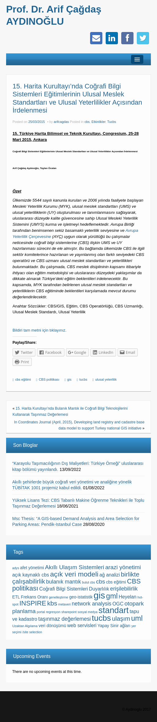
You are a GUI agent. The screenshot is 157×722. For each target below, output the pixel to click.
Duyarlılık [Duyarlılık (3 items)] (99, 588)
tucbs (83, 379)
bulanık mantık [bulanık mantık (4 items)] (63, 582)
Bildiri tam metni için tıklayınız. (40, 330)
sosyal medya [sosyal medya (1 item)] (87, 612)
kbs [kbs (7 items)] (52, 603)
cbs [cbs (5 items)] (100, 581)
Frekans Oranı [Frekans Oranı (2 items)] (34, 597)
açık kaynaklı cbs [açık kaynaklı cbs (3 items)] (30, 574)
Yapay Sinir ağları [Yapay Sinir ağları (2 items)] (113, 625)
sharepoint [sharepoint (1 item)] (69, 612)
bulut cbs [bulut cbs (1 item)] (88, 582)
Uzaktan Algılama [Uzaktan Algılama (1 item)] (25, 626)
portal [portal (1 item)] (41, 612)
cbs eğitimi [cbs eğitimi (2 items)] (116, 582)
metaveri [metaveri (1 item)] (64, 604)
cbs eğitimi (23, 379)
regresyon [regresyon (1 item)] (53, 612)
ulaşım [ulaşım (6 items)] (121, 618)
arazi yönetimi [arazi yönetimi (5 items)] (123, 567)
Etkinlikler (99, 122)
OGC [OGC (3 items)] (117, 603)
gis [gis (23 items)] (99, 595)
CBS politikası (49, 379)
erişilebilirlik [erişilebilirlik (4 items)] (124, 589)
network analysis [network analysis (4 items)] (91, 604)
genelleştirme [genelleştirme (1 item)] (58, 597)
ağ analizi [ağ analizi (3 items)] (109, 574)
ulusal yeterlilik (106, 379)
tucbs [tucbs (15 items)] (101, 618)
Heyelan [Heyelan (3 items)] (127, 596)
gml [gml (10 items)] (112, 596)
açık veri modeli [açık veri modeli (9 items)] (74, 574)
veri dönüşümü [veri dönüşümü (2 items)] (52, 625)
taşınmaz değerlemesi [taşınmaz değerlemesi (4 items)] (64, 619)
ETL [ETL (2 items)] (16, 597)
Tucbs (111, 122)
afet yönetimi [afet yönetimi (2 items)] (32, 568)
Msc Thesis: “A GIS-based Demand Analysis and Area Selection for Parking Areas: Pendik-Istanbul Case (75, 521)
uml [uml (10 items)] (137, 618)
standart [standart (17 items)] (114, 610)
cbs (87, 122)
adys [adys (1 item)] (15, 568)
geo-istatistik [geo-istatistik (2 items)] (81, 597)
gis (69, 379)
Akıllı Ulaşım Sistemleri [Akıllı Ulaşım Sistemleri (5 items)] (74, 567)
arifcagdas (61, 122)
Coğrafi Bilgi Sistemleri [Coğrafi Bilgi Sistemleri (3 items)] (63, 588)
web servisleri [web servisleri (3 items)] (82, 625)
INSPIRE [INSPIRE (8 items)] (33, 603)
